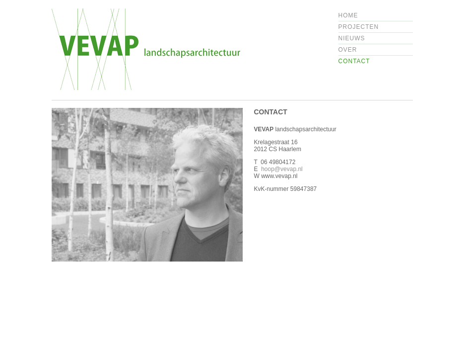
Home (348, 15)
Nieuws (351, 38)
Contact (354, 61)
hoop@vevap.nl (282, 169)
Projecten (358, 26)
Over (347, 49)
